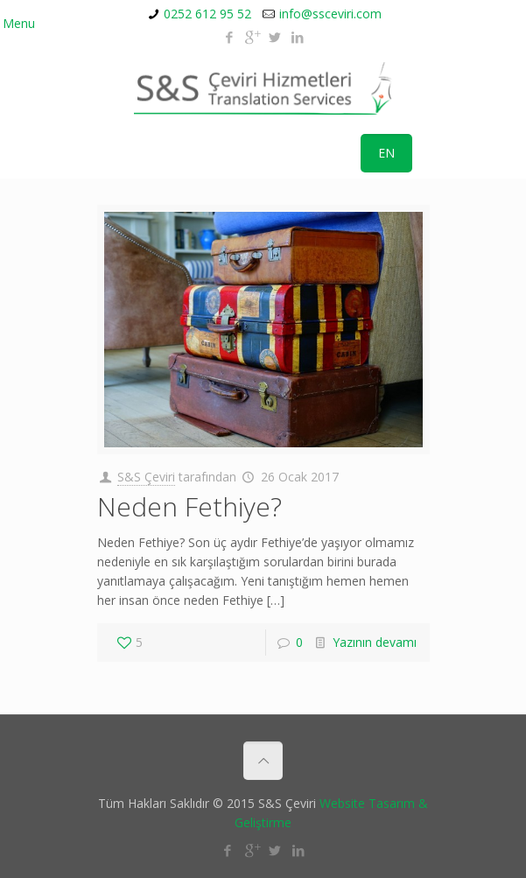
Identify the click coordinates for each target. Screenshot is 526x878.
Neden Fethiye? (189, 506)
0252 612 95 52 (207, 13)
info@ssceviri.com (330, 13)
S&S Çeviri (146, 476)
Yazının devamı (375, 642)
